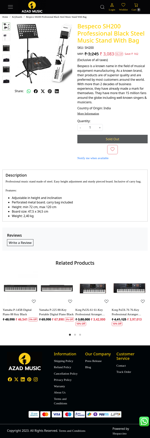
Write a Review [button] (20, 242)
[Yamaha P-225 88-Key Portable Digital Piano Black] (57, 288)
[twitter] (42, 91)
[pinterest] (49, 91)
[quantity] (90, 127)
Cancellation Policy (66, 373)
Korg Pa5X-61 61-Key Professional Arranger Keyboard (89, 312)
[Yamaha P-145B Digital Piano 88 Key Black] (20, 288)
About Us (60, 392)
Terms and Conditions (60, 401)
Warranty (59, 386)
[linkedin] (56, 91)
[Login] (111, 7)
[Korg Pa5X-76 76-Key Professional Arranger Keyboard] (129, 288)
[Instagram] (35, 379)
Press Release (93, 361)
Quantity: (83, 121)
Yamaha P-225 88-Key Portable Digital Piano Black (56, 312)
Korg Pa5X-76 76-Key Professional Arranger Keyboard (125, 312)
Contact (121, 365)
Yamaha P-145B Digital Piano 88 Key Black (17, 312)
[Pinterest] (29, 379)
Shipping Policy (63, 361)
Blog (88, 367)
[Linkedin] (23, 379)
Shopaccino (119, 433)
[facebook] (35, 91)
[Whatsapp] (28, 91)
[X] (16, 379)
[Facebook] (10, 379)
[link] (102, 7)
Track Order (123, 371)
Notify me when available (93, 158)
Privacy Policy (62, 379)
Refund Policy (62, 367)
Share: (19, 91)
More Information (88, 113)
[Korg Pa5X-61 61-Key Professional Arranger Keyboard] (93, 288)
